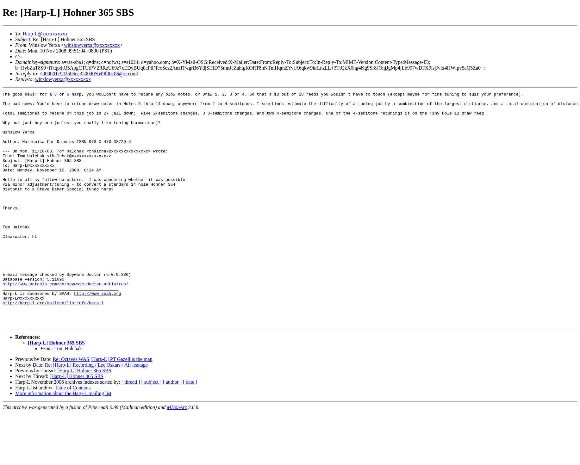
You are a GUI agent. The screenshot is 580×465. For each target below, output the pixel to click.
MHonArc (177, 453)
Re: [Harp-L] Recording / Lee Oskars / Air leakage (96, 411)
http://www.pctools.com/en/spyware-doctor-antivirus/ (65, 323)
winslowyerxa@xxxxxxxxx (92, 45)
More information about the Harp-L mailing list (63, 440)
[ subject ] (151, 428)
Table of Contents (73, 434)
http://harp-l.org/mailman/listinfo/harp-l (53, 345)
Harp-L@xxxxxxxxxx (45, 33)
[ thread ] (131, 428)
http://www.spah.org (97, 334)
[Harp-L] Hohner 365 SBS (56, 389)
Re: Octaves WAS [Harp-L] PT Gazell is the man (103, 405)
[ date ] (190, 428)
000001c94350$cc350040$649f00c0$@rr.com (89, 73)
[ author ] (172, 428)
